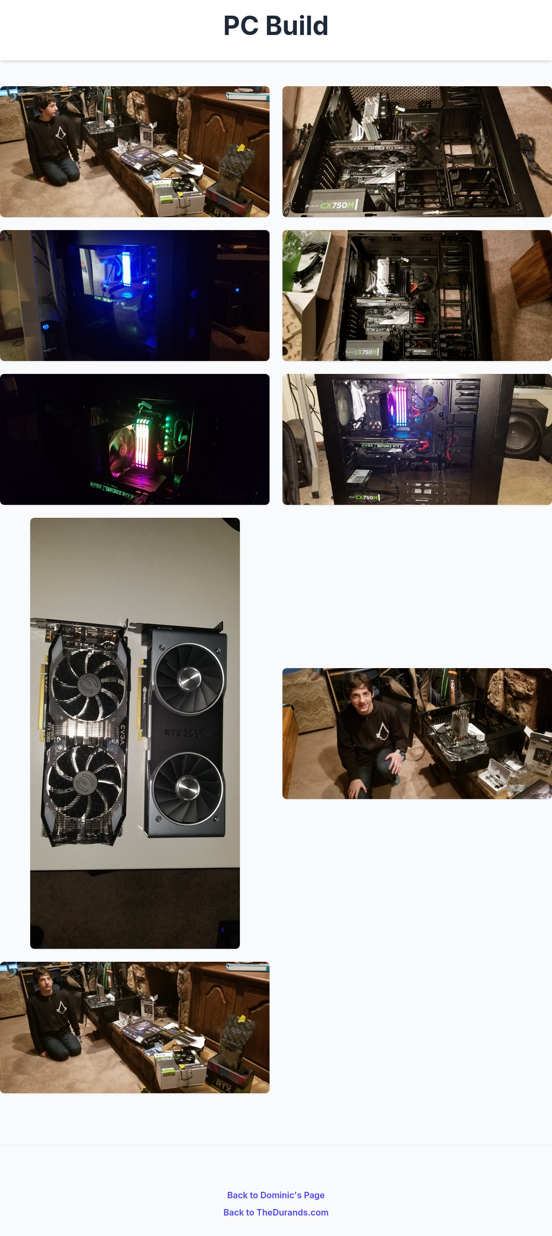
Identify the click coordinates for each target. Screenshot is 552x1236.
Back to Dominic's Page (276, 1195)
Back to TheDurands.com (275, 1212)
